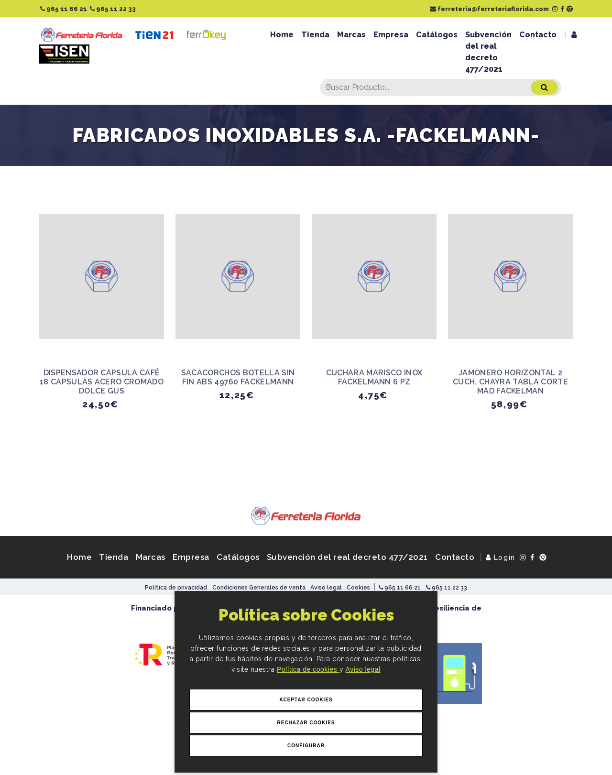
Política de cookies (308, 670)
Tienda (315, 34)
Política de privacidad (176, 587)
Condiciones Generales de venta (259, 587)
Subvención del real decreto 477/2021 (488, 52)
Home (282, 34)
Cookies (358, 587)
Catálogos (437, 34)
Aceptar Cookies (306, 699)
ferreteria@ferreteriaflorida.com (489, 8)
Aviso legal (363, 670)
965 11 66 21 (63, 8)
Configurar (306, 745)
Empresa (390, 34)
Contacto (538, 34)
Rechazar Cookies (306, 722)
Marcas (351, 34)
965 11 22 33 (113, 8)
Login (500, 557)
